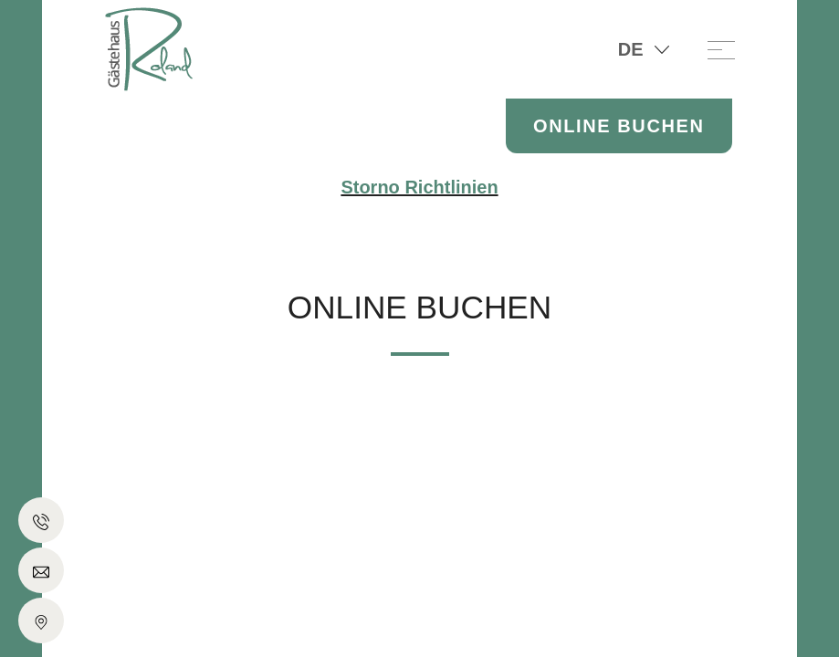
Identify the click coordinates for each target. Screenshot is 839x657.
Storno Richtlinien (419, 187)
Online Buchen (618, 126)
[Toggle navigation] (721, 49)
